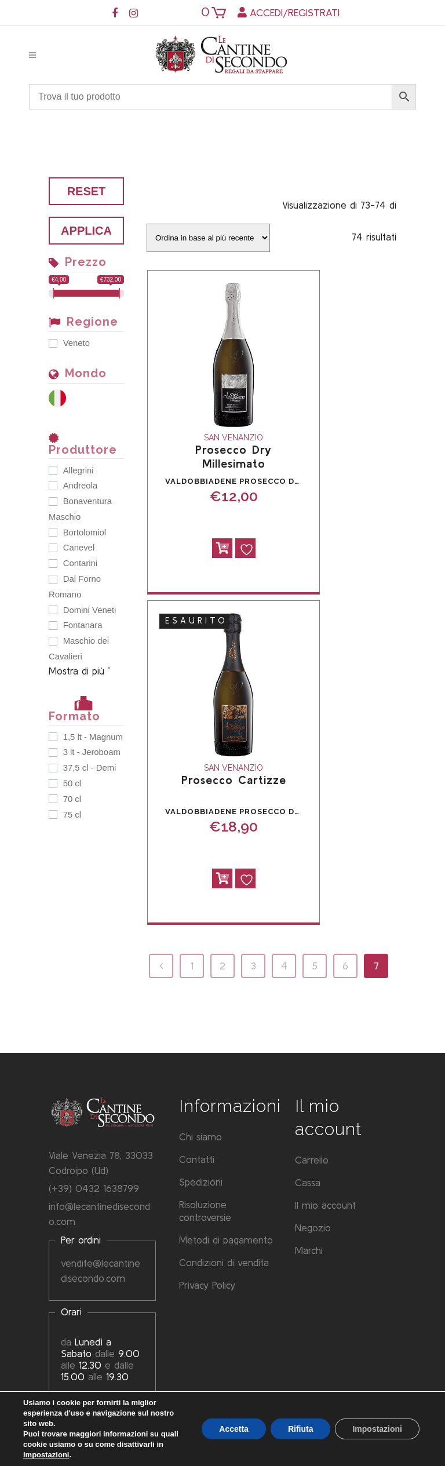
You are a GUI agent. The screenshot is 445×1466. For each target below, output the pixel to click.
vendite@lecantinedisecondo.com (100, 1270)
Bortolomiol (84, 532)
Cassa (307, 1182)
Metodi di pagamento (226, 1240)
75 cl (72, 814)
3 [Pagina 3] (253, 966)
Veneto (76, 343)
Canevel (79, 547)
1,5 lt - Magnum (93, 737)
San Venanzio (233, 437)
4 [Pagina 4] (284, 966)
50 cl (72, 783)
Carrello (312, 1160)
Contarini (80, 563)
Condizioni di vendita (224, 1262)
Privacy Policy (207, 1285)
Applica (86, 230)
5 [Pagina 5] (315, 966)
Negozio (313, 1228)
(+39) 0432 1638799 (94, 1188)
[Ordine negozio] (208, 238)
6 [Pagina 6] (345, 966)
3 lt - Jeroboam (92, 752)
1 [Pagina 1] (192, 966)
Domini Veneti (89, 610)
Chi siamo (200, 1137)
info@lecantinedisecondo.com (99, 1214)
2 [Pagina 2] (222, 966)
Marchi (309, 1250)
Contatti (196, 1159)
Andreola (80, 485)
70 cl (72, 799)
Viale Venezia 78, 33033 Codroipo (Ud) (101, 1163)
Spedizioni (200, 1182)
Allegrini (78, 470)
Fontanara (83, 625)
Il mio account (325, 1205)
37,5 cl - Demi (89, 767)
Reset (86, 191)
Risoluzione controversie (205, 1211)
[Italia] (60, 397)
